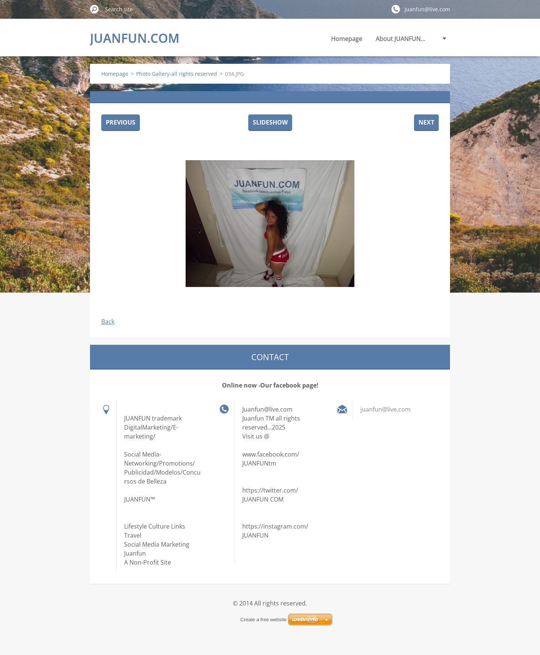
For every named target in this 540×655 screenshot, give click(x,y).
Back (107, 321)
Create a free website (263, 619)
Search (94, 9)
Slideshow (270, 122)
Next (426, 122)
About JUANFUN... (400, 39)
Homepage (346, 39)
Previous (120, 122)
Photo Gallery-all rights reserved (176, 73)
